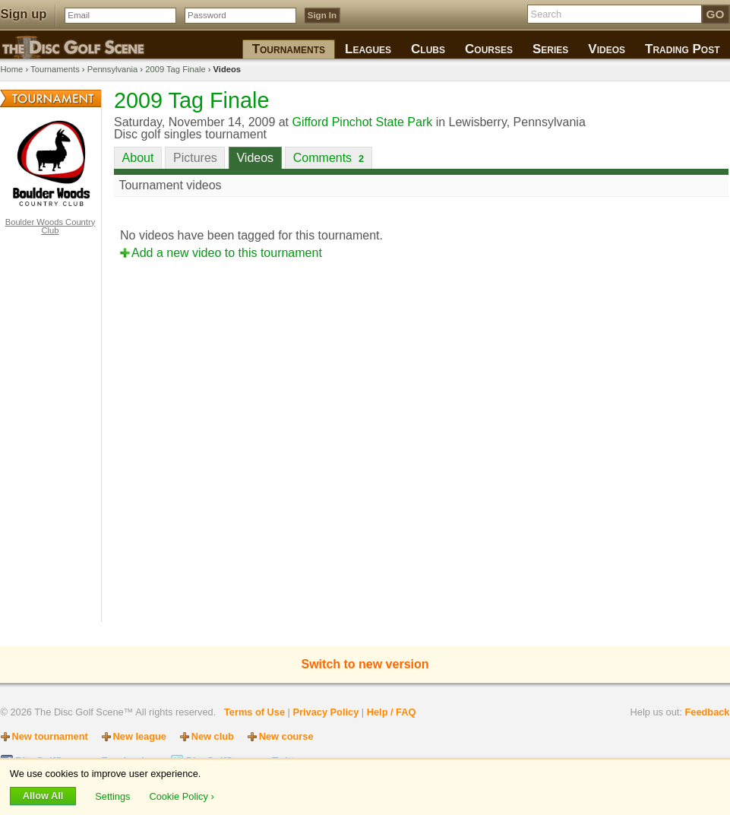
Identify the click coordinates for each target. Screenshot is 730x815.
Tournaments (55, 69)
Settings (114, 795)
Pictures (195, 157)
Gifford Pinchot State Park (362, 122)
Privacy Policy (325, 712)
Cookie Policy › (181, 795)
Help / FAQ (391, 712)
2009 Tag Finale (175, 69)
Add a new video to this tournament (226, 252)
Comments (328, 157)
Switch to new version (364, 664)
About (138, 157)
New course (286, 736)
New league (139, 736)
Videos (254, 157)
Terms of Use (254, 712)
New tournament (50, 736)
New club (212, 736)
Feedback (706, 712)
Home (12, 69)
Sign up (24, 14)
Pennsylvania (112, 69)
